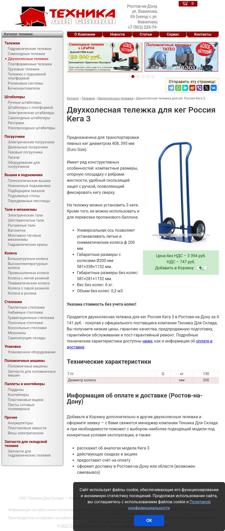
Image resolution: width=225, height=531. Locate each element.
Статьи (146, 34)
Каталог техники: (18, 34)
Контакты (202, 34)
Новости (117, 34)
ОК (149, 520)
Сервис (173, 34)
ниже (147, 341)
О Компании (84, 34)
